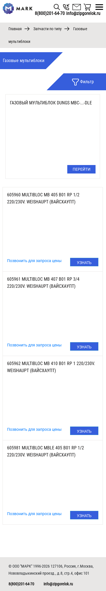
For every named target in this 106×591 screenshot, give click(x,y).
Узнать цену (84, 263)
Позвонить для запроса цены (34, 260)
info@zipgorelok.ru (58, 584)
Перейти (81, 169)
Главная (15, 29)
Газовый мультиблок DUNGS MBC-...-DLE (51, 103)
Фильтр (83, 82)
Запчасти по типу (47, 29)
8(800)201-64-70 (50, 13)
